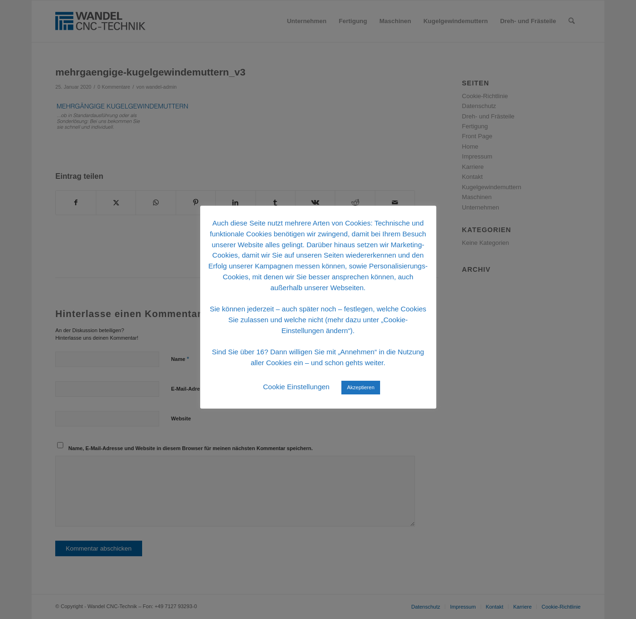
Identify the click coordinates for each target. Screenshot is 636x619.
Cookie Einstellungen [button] (296, 387)
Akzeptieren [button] (360, 387)
